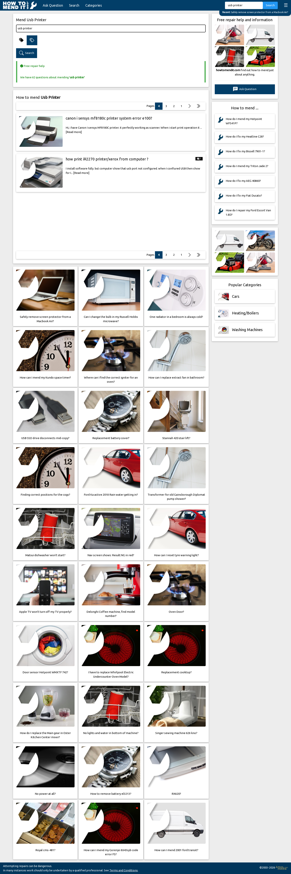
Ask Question (53, 5)
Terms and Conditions (123, 870)
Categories (93, 5)
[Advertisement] (111, 221)
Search (74, 5)
